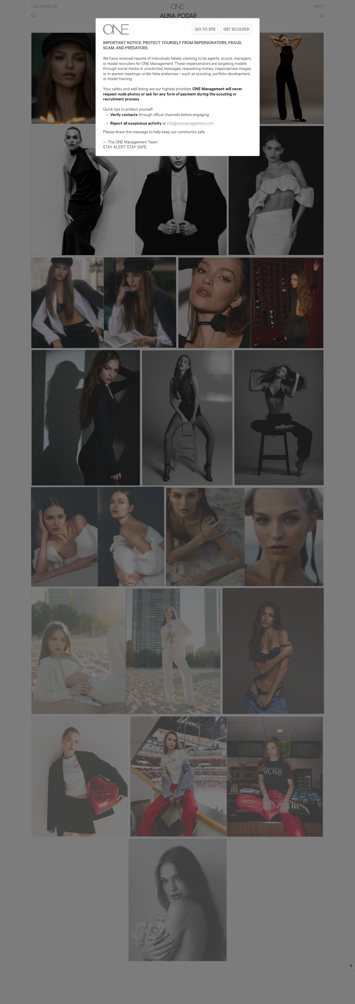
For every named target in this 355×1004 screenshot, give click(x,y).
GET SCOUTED (236, 29)
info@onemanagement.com (190, 124)
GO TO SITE (205, 29)
